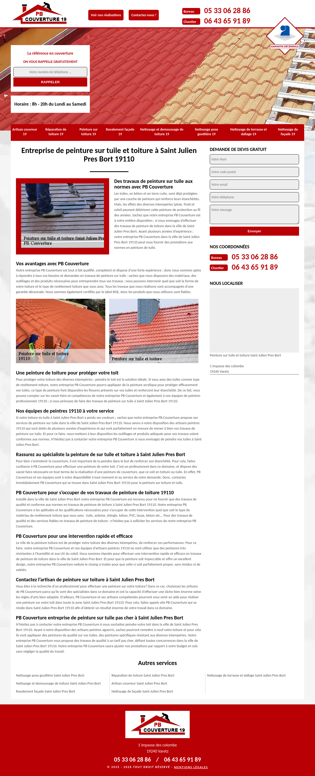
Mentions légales (191, 767)
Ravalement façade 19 (120, 131)
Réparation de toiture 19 (55, 131)
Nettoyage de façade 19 (288, 131)
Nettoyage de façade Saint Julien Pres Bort (142, 691)
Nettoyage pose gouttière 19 (206, 131)
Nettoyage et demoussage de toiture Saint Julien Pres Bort (58, 683)
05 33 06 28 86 (227, 10)
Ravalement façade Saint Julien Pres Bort (45, 691)
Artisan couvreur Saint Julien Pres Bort (139, 683)
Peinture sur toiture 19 (89, 131)
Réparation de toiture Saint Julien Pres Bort (142, 675)
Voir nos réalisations (106, 15)
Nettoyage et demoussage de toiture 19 (161, 131)
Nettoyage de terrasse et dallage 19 (248, 131)
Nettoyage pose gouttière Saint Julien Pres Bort (50, 675)
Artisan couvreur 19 (24, 131)
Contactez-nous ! (143, 15)
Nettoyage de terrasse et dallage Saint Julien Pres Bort (246, 675)
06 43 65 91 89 (227, 20)
